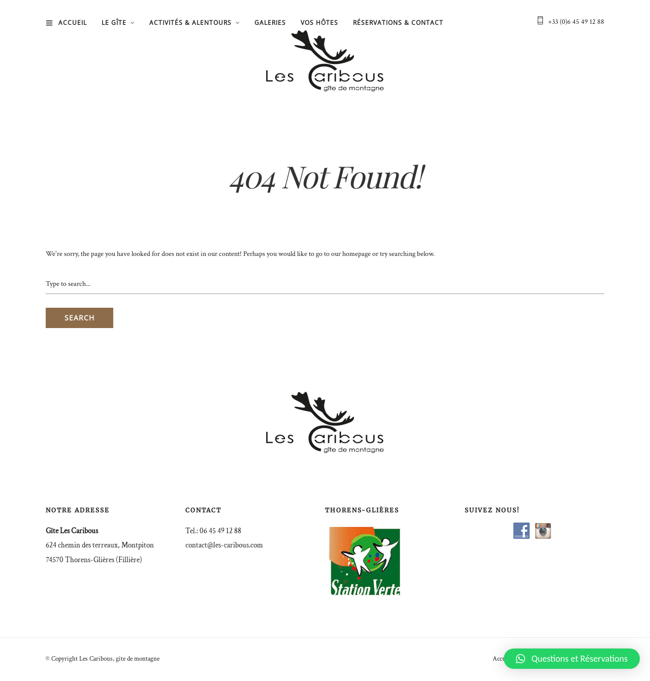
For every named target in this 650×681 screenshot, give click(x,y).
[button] (572, 658)
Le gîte (114, 22)
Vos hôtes (319, 22)
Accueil (72, 22)
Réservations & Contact (398, 22)
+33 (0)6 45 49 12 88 (576, 21)
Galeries (270, 22)
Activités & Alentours (190, 22)
